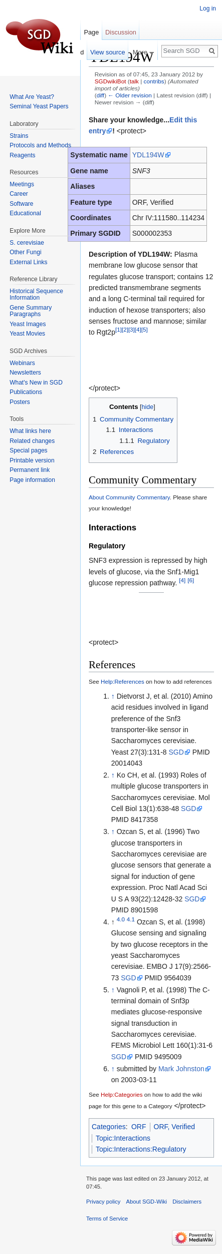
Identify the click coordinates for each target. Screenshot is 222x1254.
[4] (138, 330)
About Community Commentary (129, 497)
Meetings (22, 184)
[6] (190, 580)
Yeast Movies (27, 333)
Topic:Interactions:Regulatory (141, 1149)
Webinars (22, 363)
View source (107, 52)
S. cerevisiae (27, 242)
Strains (19, 135)
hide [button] (148, 407)
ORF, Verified (174, 1127)
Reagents (22, 155)
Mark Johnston (181, 1069)
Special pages (28, 450)
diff (100, 95)
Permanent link (30, 469)
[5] (144, 330)
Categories (109, 1127)
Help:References (122, 681)
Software (21, 203)
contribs (154, 81)
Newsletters (25, 372)
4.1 (131, 919)
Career (19, 193)
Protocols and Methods (40, 145)
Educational (25, 213)
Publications (26, 392)
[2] (125, 330)
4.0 (121, 919)
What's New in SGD (36, 382)
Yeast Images (28, 324)
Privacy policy (103, 1202)
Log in (207, 8)
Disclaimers (186, 1202)
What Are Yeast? (32, 96)
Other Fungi (25, 252)
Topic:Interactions (123, 1138)
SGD (175, 752)
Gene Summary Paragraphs (31, 311)
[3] (131, 330)
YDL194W (148, 155)
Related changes (32, 440)
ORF (138, 1127)
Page (91, 32)
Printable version (32, 460)
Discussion (120, 32)
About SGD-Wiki (146, 1202)
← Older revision (130, 95)
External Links (28, 262)
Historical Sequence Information (36, 295)
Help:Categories (122, 1094)
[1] (118, 330)
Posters (20, 402)
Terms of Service (107, 1219)
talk (134, 81)
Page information (32, 479)
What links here (30, 430)
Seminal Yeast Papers (39, 106)
